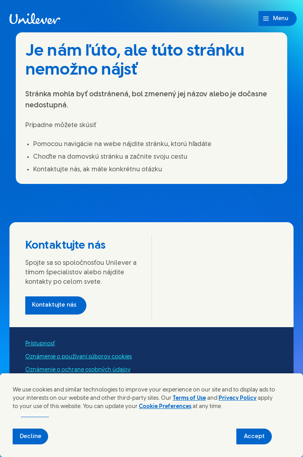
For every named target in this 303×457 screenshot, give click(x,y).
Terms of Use (189, 398)
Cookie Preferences (165, 407)
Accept (254, 436)
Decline (30, 436)
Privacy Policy (237, 398)
